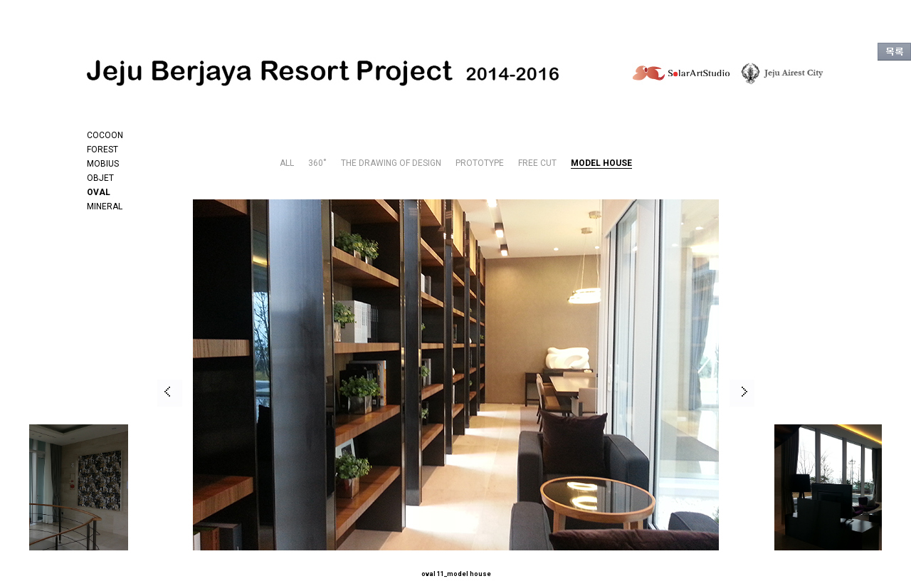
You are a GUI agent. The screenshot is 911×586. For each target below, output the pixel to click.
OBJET (100, 178)
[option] (394, 392)
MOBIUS (103, 164)
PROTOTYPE (480, 163)
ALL (287, 163)
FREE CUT (537, 163)
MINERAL (104, 206)
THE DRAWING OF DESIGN (391, 163)
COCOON (105, 135)
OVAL (98, 192)
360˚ (317, 163)
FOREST (102, 150)
